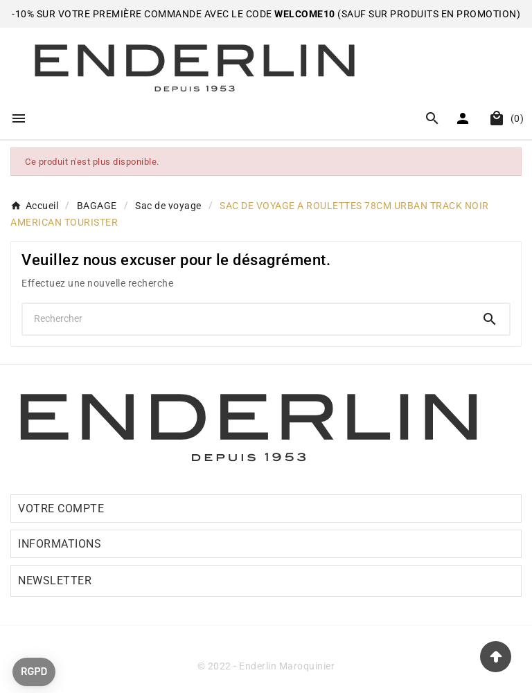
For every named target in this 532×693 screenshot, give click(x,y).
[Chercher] (246, 318)
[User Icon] (464, 118)
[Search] (489, 319)
